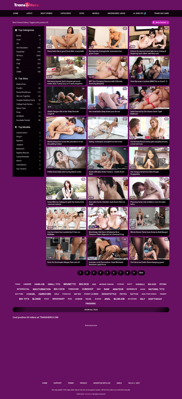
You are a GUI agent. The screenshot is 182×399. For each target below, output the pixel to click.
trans (17, 284)
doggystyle (109, 294)
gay (99, 289)
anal (107, 299)
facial (89, 299)
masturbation (42, 289)
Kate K (28, 161)
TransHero (88, 394)
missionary (58, 299)
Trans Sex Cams (161, 13)
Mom (28, 60)
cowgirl (30, 294)
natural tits (156, 289)
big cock (59, 289)
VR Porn (28, 56)
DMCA (119, 383)
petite (123, 294)
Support (58, 383)
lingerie (27, 284)
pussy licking (91, 294)
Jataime (28, 145)
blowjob (119, 298)
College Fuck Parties (28, 104)
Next (141, 273)
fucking (120, 284)
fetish (163, 284)
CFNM (28, 72)
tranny (163, 294)
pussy (46, 299)
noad (28, 40)
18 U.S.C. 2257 (134, 383)
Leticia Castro (28, 133)
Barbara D (28, 149)
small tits (54, 284)
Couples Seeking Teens (28, 100)
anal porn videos (149, 294)
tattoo (134, 294)
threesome (73, 289)
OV (28, 44)
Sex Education (28, 48)
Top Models (24, 127)
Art (28, 68)
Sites (81, 13)
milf (142, 299)
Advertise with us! (101, 383)
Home (15, 13)
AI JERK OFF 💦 (139, 13)
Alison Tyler (28, 108)
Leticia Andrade (28, 157)
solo (56, 294)
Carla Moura (28, 165)
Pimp (28, 112)
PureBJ (28, 88)
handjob (39, 284)
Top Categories (26, 30)
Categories (66, 13)
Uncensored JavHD (116, 13)
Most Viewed (46, 13)
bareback (132, 289)
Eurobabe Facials (28, 120)
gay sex (77, 294)
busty (129, 284)
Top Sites (23, 78)
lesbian (78, 299)
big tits (24, 298)
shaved (98, 299)
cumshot (88, 289)
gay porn (19, 294)
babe (106, 289)
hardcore (45, 294)
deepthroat (155, 299)
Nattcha (28, 141)
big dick (84, 284)
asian (142, 289)
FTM (28, 64)
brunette (70, 284)
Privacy (83, 383)
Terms (71, 383)
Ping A (28, 137)
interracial (23, 289)
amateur (118, 289)
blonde (36, 299)
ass (94, 284)
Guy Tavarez (28, 169)
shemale (140, 284)
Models (95, 13)
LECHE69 (28, 116)
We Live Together (28, 96)
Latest (29, 13)
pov (70, 299)
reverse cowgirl (106, 284)
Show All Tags (91, 310)
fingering (91, 303)
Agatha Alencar (28, 153)
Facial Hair (28, 52)
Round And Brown (28, 92)
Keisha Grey (28, 84)
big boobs (132, 299)
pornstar (66, 294)
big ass (152, 284)
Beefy (28, 36)
